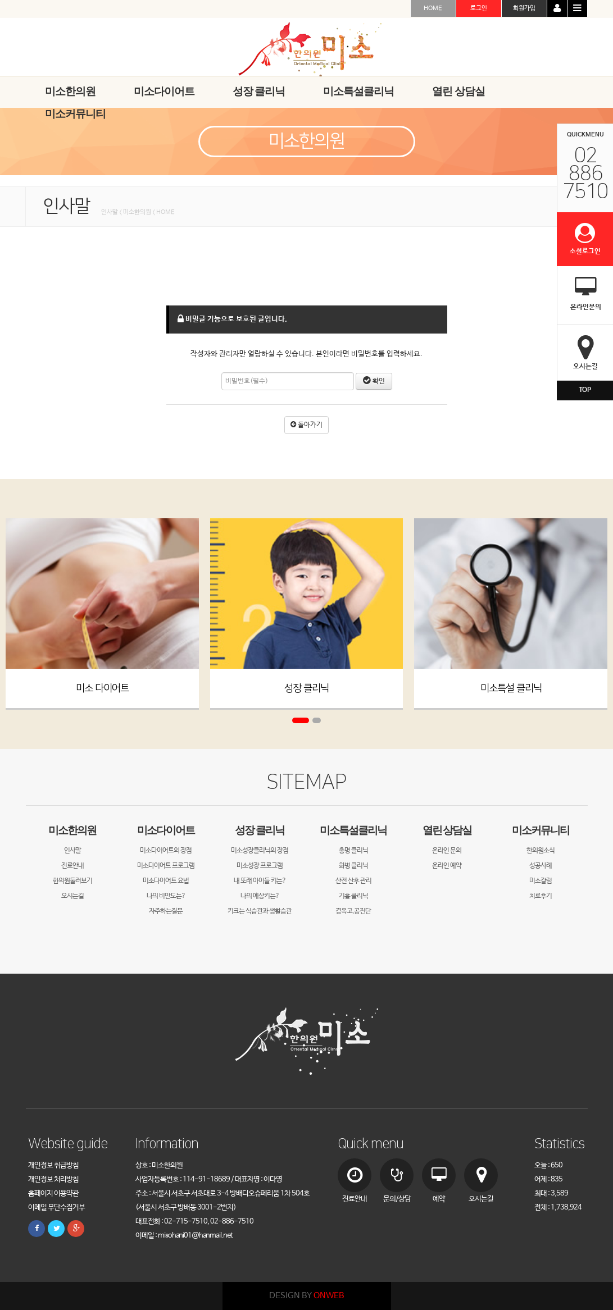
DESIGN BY (306, 1295)
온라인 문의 (446, 851)
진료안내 (72, 866)
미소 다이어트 (102, 688)
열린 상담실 (447, 830)
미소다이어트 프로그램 (165, 866)
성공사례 (540, 866)
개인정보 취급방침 (53, 1165)
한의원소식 (540, 851)
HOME (433, 8)
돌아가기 (306, 425)
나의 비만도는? (166, 896)
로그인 (478, 8)
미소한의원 (72, 830)
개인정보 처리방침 (53, 1179)
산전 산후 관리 (353, 881)
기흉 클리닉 (353, 896)
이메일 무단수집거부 (56, 1207)
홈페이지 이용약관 (53, 1193)
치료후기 (540, 896)
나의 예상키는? (259, 896)
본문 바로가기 (0, 0)
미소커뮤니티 (540, 830)
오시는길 (72, 896)
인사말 (72, 851)
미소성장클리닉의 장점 (259, 851)
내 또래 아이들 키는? (260, 881)
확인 (374, 381)
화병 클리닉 (353, 866)
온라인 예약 (446, 866)
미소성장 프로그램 (260, 866)
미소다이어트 (165, 830)
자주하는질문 (166, 911)
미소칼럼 (540, 881)
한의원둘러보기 (72, 881)
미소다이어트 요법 (166, 881)
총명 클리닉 (353, 851)
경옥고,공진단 (353, 911)
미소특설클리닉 (353, 830)
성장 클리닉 (306, 688)
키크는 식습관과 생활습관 (260, 911)
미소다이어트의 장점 (166, 851)
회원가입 (524, 8)
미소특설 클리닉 (511, 688)
